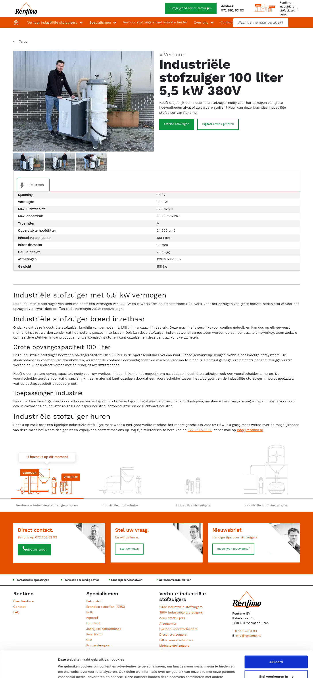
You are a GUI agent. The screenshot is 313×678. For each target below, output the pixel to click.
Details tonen (68, 669)
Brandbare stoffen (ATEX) (105, 607)
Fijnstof (92, 618)
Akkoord (276, 637)
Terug (23, 42)
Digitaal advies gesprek (218, 124)
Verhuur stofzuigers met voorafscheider (155, 22)
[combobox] (260, 22)
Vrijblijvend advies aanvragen (192, 8)
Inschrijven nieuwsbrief (233, 549)
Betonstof (94, 601)
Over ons (201, 23)
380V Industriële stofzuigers (181, 613)
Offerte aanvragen (176, 124)
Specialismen (100, 23)
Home (17, 22)
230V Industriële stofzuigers (180, 607)
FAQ (16, 612)
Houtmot (93, 623)
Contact (226, 22)
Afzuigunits (168, 624)
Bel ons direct (36, 550)
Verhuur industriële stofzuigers (52, 23)
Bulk (89, 612)
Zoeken (293, 22)
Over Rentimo (23, 601)
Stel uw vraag (129, 549)
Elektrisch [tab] (30, 185)
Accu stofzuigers (172, 618)
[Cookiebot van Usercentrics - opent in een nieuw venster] (28, 669)
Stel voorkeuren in (276, 651)
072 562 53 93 (232, 10)
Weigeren (276, 666)
